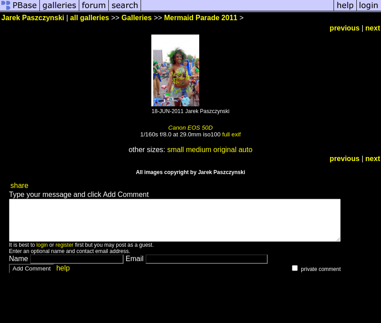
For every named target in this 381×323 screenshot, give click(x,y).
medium (198, 149)
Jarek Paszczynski (32, 18)
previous (345, 28)
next (372, 28)
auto (246, 149)
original (225, 149)
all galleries (89, 18)
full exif (231, 134)
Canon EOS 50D (190, 127)
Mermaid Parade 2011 (201, 18)
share (19, 185)
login (41, 253)
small (175, 149)
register (64, 253)
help (63, 276)
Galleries (136, 18)
